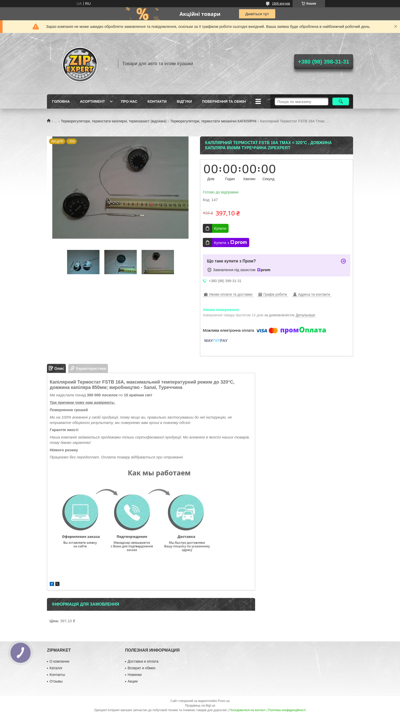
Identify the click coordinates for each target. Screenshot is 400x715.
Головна (61, 101)
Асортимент (92, 101)
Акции (133, 681)
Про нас (129, 101)
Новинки (135, 675)
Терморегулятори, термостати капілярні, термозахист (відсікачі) (114, 121)
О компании (59, 661)
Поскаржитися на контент (247, 710)
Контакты (57, 675)
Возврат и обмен (141, 668)
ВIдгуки (184, 101)
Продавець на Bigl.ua (200, 705)
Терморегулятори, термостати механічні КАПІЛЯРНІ (213, 121)
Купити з (230, 242)
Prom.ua (224, 701)
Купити (220, 228)
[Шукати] (340, 101)
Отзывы (55, 681)
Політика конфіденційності (287, 710)
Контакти (157, 101)
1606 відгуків (281, 3)
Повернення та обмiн (224, 101)
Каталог (55, 668)
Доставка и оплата (143, 661)
